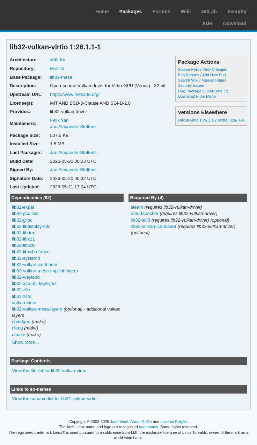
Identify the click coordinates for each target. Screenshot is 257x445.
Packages (130, 11)
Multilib (57, 68)
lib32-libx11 (23, 239)
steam (137, 207)
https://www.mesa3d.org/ (75, 94)
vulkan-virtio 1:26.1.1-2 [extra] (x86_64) (211, 120)
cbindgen (21, 321)
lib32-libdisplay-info (31, 226)
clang (17, 328)
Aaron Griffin (141, 421)
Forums (161, 11)
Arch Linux (38, 11)
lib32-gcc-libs (25, 213)
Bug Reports (188, 75)
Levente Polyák (173, 421)
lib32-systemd (26, 258)
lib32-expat (23, 207)
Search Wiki (188, 80)
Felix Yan (59, 120)
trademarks (148, 427)
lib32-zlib (21, 289)
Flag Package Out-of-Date (200, 91)
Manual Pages (213, 80)
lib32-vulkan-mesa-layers (37, 309)
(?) (225, 91)
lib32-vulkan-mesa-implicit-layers (45, 270)
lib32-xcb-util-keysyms (34, 283)
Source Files (188, 69)
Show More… (25, 342)
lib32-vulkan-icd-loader (35, 264)
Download (235, 23)
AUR (207, 23)
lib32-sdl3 (140, 220)
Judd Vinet (119, 421)
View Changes (215, 69)
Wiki (186, 11)
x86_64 (57, 59)
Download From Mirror (197, 96)
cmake (18, 334)
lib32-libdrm (23, 232)
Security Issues (191, 85)
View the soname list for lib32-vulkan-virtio (54, 398)
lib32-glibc (22, 220)
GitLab (208, 11)
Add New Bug (214, 75)
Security (237, 11)
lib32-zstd (21, 296)
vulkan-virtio (24, 302)
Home (102, 11)
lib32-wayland (25, 277)
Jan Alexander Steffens (73, 126)
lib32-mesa (61, 77)
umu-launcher (144, 213)
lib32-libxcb (23, 245)
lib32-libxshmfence (31, 251)
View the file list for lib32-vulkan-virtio (49, 370)
